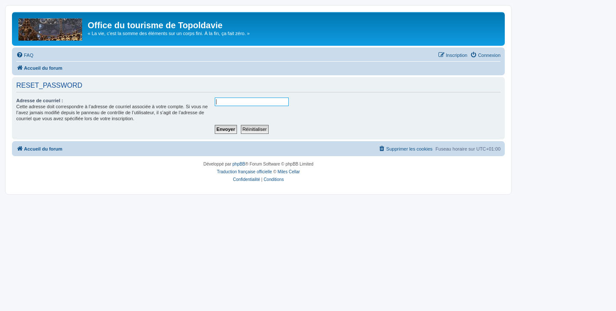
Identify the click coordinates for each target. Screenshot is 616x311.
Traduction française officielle (244, 171)
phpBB (238, 164)
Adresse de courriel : (39, 100)
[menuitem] (24, 55)
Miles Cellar (289, 171)
